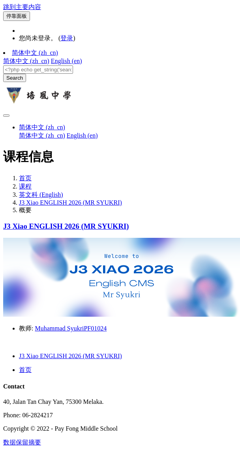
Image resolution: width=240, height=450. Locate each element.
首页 (25, 178)
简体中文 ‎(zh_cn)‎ (35, 52)
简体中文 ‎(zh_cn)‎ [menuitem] (26, 61)
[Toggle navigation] (6, 115)
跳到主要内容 (22, 7)
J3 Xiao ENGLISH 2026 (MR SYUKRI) (70, 202)
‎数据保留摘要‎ (22, 442)
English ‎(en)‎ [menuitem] (66, 61)
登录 (66, 38)
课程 (25, 186)
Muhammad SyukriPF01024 (71, 328)
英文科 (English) (41, 194)
